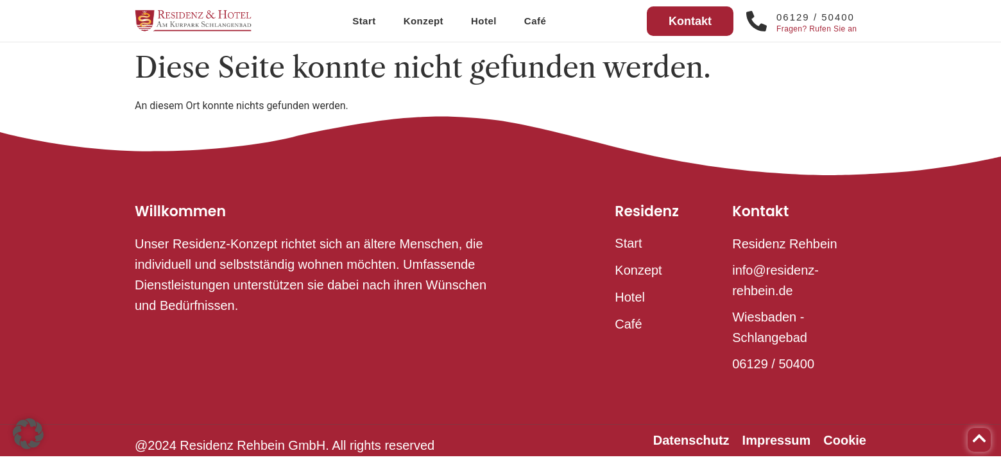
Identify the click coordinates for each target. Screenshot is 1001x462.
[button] (28, 434)
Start (363, 20)
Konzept (423, 20)
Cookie (844, 440)
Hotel (484, 20)
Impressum (776, 440)
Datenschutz (691, 440)
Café (535, 20)
